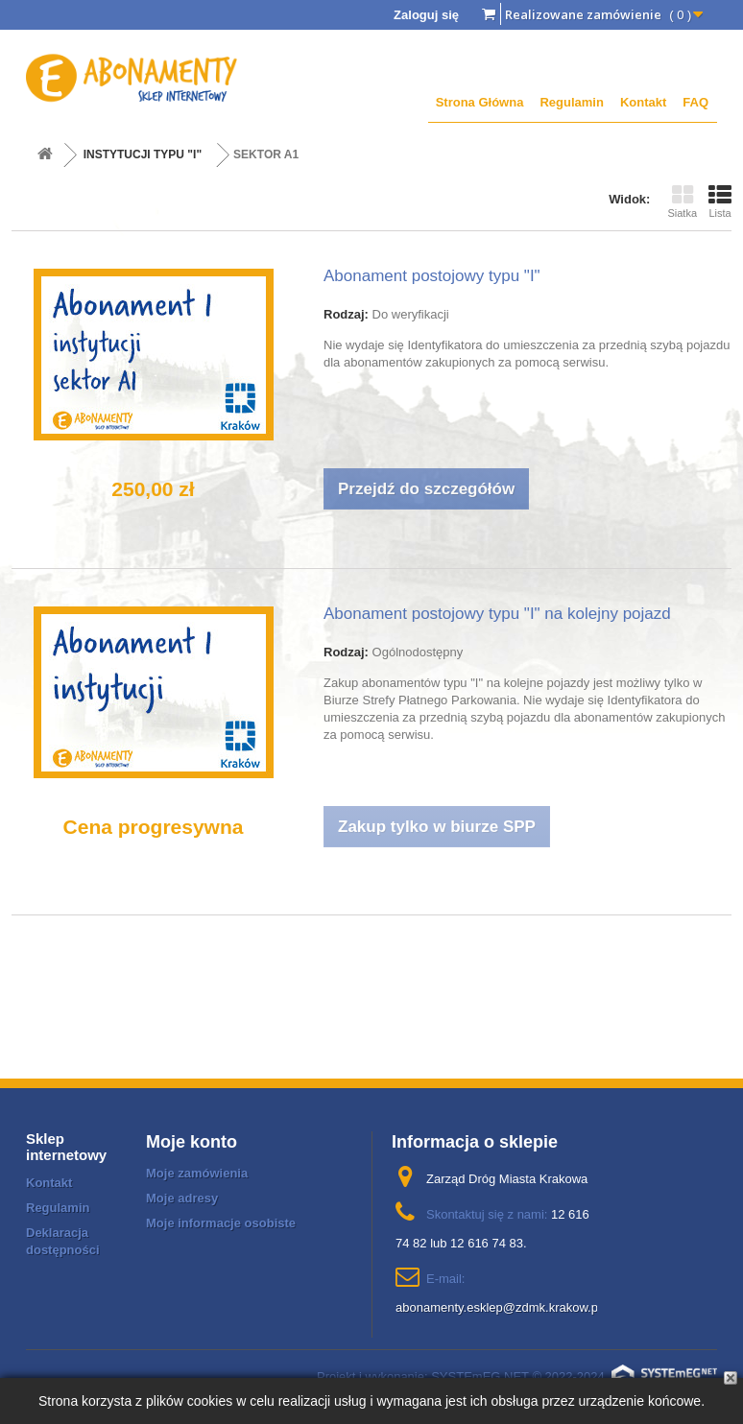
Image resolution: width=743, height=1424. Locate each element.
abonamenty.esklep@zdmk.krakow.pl (498, 1307)
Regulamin (571, 102)
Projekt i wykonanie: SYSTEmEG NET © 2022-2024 (517, 1376)
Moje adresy (182, 1198)
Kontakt (643, 102)
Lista (719, 201)
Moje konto (191, 1141)
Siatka (682, 201)
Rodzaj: (346, 314)
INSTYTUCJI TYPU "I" (143, 154)
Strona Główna (480, 102)
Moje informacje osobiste (221, 1223)
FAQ (695, 102)
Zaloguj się (426, 15)
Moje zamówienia (197, 1173)
